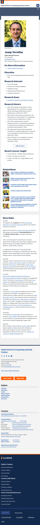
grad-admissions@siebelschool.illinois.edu (22, 429)
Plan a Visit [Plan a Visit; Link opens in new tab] (4, 398)
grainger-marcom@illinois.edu (8, 446)
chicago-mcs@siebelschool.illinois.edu (21, 424)
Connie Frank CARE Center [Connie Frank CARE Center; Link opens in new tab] (8, 501)
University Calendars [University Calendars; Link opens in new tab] (6, 487)
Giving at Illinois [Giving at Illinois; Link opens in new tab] (5, 484)
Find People (4, 390)
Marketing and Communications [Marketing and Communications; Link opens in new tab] (9, 445)
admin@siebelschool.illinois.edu (12, 366)
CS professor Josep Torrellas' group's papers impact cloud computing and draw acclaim (23, 185)
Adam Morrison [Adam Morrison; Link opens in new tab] (24, 299)
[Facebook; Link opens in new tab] (6, 356)
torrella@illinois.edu (10, 59)
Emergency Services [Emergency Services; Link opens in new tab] (6, 495)
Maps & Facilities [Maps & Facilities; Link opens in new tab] (5, 395)
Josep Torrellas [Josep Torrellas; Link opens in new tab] (21, 263)
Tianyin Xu (20, 230)
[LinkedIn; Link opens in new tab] (8, 356)
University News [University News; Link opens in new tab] (5, 473)
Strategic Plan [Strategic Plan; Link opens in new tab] (5, 397)
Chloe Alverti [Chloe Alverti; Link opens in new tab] (12, 265)
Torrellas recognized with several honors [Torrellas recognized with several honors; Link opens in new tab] (20, 191)
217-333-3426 (8, 365)
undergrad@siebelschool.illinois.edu (10, 415)
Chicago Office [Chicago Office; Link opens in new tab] (5, 433)
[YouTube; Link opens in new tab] (11, 356)
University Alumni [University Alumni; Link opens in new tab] (5, 481)
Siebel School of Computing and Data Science (16, 350)
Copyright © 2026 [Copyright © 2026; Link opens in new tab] (6, 517)
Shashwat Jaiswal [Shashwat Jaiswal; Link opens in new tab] (7, 267)
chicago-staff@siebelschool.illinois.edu (10, 436)
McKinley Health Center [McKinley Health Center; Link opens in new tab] (7, 498)
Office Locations (5, 393)
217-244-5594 (16, 441)
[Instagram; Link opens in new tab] (4, 356)
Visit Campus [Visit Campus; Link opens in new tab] (4, 476)
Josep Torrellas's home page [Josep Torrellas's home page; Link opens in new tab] (15, 68)
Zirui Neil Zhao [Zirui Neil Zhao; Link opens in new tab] (15, 299)
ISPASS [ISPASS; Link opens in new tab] (15, 328)
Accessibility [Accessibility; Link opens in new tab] (19, 517)
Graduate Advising (6, 419)
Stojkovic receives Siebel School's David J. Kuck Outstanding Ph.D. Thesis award (22, 179)
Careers (3, 391)
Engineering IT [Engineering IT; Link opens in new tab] (5, 440)
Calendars (3, 388)
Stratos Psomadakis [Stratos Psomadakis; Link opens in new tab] (30, 267)
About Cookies (5, 512)
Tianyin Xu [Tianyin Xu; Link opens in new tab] (11, 263)
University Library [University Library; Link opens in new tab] (5, 504)
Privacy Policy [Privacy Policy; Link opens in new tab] (18, 513)
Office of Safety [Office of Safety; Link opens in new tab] (5, 441)
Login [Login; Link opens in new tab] (2, 521)
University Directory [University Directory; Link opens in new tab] (6, 490)
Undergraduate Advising (7, 414)
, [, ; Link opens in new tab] (12, 267)
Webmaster (31, 517)
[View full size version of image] (38, 9)
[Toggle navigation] (37, 5)
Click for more (20, 146)
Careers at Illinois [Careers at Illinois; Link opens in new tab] (5, 470)
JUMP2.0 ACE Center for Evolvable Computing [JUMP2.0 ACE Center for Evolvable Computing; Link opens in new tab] (18, 333)
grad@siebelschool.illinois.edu (8, 421)
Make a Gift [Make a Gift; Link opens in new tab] (20, 378)
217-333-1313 (16, 440)
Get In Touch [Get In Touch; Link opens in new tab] (7, 378)
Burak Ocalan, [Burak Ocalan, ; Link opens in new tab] (29, 265)
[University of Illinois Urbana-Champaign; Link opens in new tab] (2, 2)
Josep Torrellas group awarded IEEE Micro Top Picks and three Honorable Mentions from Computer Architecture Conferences (23, 205)
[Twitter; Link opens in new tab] (2, 356)
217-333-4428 (23, 415)
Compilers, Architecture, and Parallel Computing (20, 100)
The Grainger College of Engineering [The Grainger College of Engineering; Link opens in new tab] (10, 370)
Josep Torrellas (29, 230)
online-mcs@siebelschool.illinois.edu (21, 426)
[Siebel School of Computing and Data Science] (15, 5)
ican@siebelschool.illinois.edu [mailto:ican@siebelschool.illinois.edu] (19, 422)
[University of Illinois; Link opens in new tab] (6, 458)
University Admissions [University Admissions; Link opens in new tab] (7, 467)
